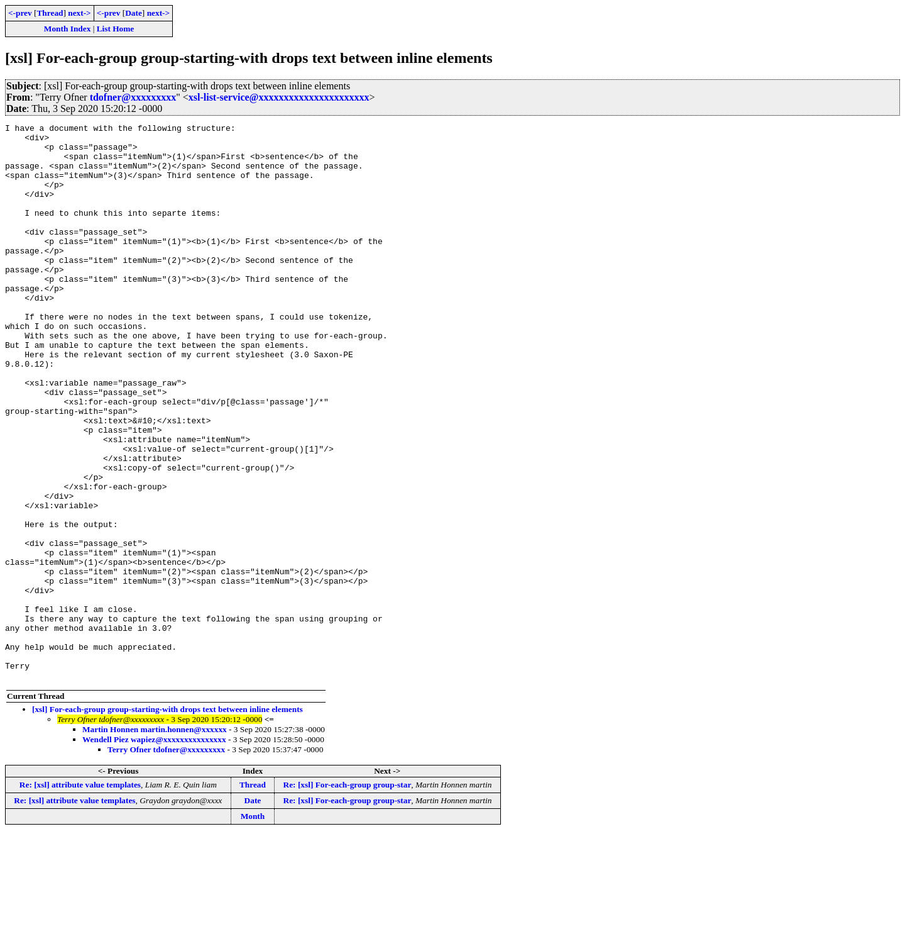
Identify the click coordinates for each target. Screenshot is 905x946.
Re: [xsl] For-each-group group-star (347, 896)
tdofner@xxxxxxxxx (133, 97)
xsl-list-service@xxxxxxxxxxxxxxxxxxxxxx (279, 97)
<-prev (20, 13)
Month (253, 927)
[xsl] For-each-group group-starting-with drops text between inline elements (167, 820)
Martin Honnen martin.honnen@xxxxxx (154, 840)
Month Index (67, 28)
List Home (115, 28)
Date (133, 13)
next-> (79, 13)
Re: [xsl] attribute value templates (80, 896)
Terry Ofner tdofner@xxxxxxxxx (166, 860)
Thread (49, 13)
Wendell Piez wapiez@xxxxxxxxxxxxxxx (154, 850)
